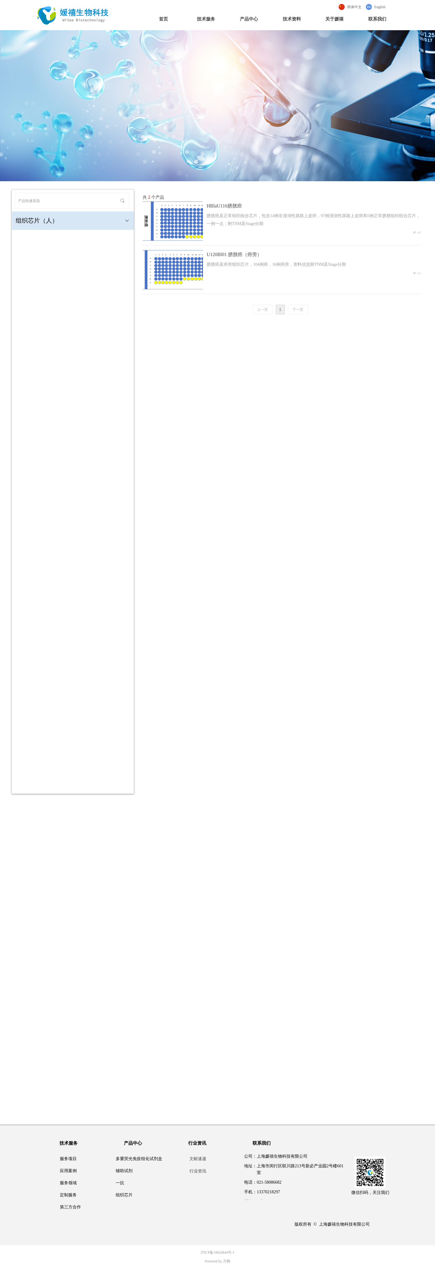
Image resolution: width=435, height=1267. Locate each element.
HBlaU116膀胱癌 (224, 205)
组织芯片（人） (73, 220)
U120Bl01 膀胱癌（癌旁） (234, 254)
